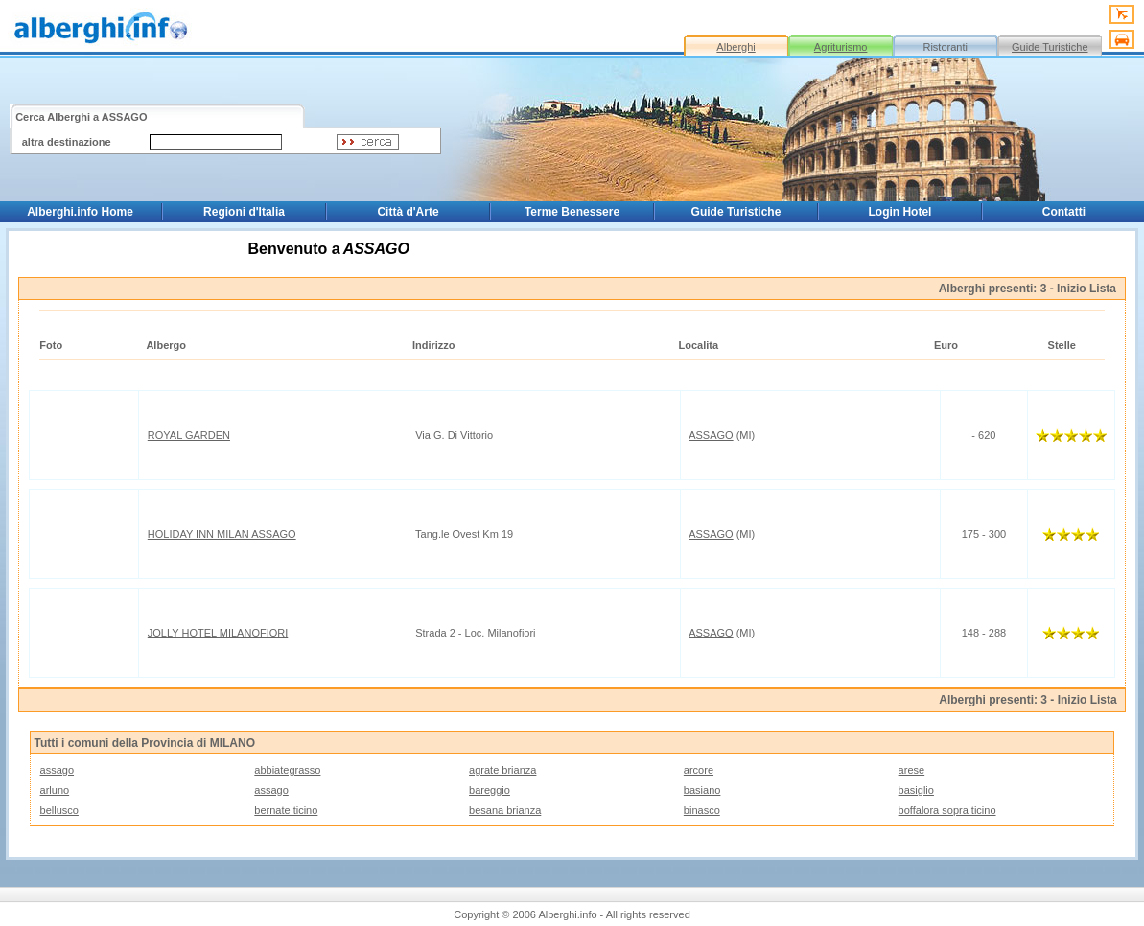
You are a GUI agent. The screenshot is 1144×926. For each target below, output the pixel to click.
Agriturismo (841, 47)
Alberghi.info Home (80, 212)
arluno (55, 790)
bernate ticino (285, 810)
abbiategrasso (287, 770)
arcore (698, 770)
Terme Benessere (572, 212)
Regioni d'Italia (244, 212)
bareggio (489, 790)
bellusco (59, 810)
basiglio (916, 790)
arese (912, 770)
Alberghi (735, 47)
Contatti (1064, 212)
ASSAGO (711, 435)
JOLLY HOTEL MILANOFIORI (218, 632)
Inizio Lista (1086, 288)
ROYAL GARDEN (189, 435)
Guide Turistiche (1049, 47)
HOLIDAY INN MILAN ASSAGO (222, 534)
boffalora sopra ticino (947, 810)
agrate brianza (502, 770)
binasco (702, 810)
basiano (702, 790)
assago (57, 770)
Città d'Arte (407, 212)
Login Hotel (899, 212)
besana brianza (505, 810)
